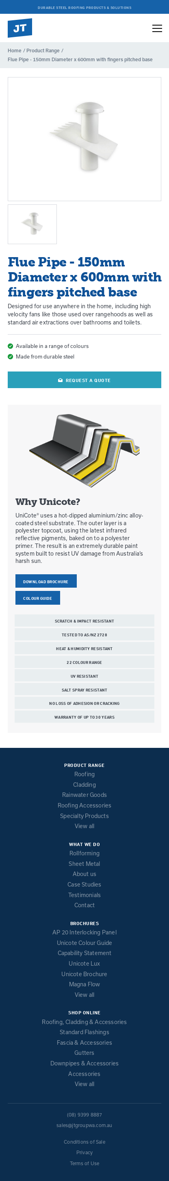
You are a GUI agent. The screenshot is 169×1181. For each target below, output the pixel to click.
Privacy (84, 1152)
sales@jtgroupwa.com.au (84, 1125)
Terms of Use (84, 1163)
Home (15, 50)
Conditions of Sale (84, 1141)
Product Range (43, 50)
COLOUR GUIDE (37, 598)
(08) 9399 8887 (84, 1114)
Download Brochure (46, 581)
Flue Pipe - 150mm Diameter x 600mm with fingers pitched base (80, 59)
